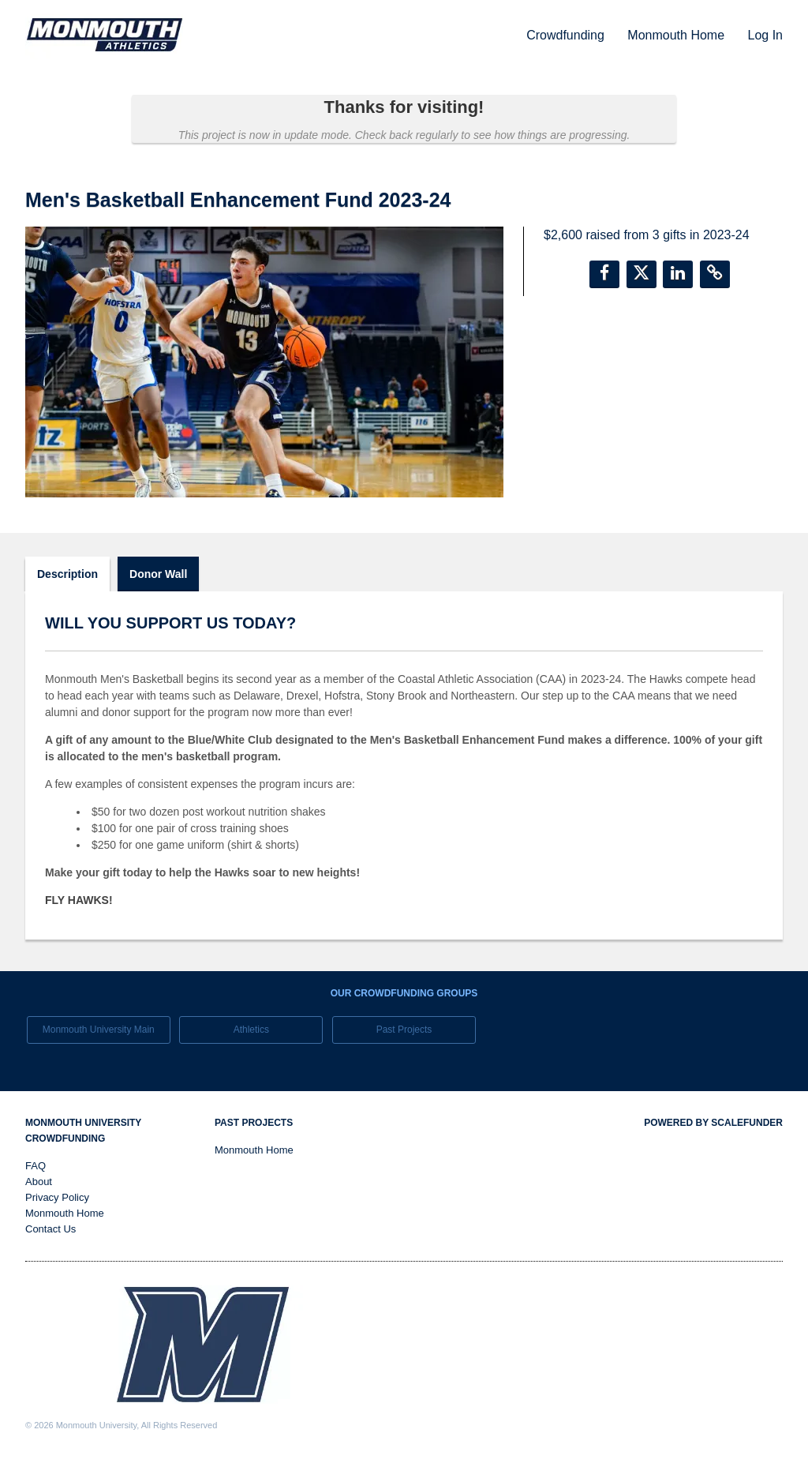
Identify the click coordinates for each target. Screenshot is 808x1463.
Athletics (251, 1029)
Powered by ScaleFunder (713, 1122)
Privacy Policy (57, 1197)
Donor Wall (158, 574)
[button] (604, 274)
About (38, 1181)
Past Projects (404, 1029)
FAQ (35, 1166)
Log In (765, 35)
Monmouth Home (677, 35)
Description (67, 574)
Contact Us (50, 1229)
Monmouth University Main (99, 1029)
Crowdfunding (567, 35)
